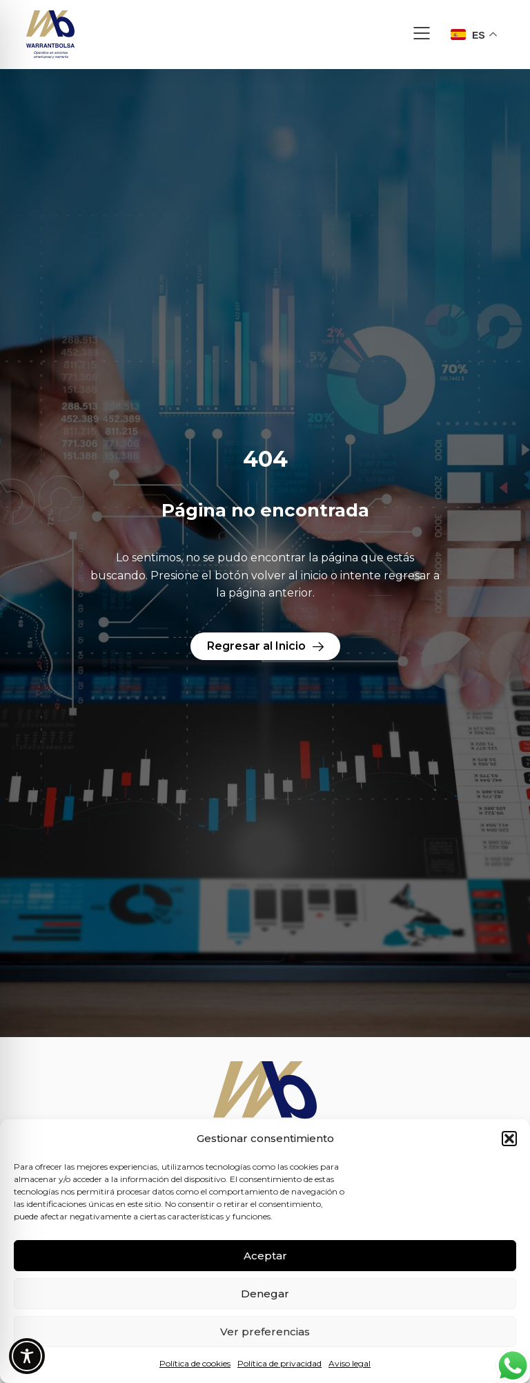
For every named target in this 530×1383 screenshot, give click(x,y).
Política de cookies (194, 1363)
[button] (509, 1138)
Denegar (265, 1293)
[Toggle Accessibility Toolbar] (26, 1356)
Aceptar (265, 1255)
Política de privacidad (279, 1363)
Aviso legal (349, 1363)
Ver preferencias (265, 1331)
